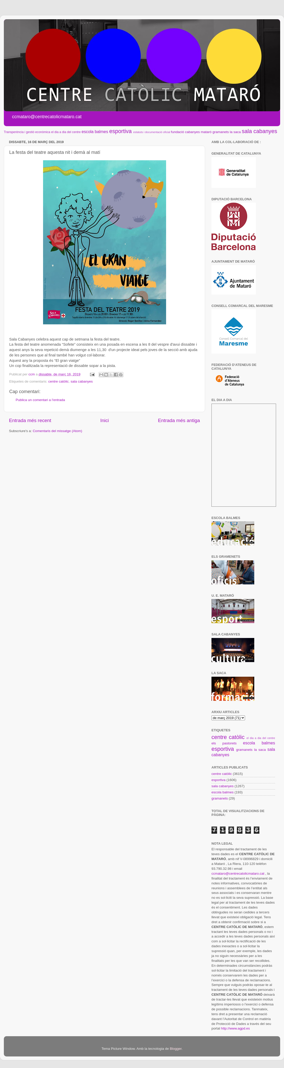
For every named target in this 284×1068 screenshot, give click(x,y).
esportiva (120, 131)
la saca (235, 132)
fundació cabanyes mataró (191, 132)
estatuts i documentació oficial (151, 132)
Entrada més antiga (179, 420)
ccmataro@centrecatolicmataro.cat (237, 873)
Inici (104, 420)
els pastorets (224, 743)
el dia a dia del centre (65, 132)
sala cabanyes (259, 131)
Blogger (175, 1049)
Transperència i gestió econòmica (27, 132)
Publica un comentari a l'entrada (40, 400)
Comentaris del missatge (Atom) (57, 431)
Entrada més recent (30, 420)
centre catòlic (58, 381)
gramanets (220, 132)
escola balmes (95, 131)
